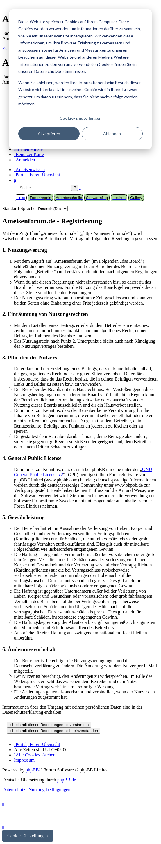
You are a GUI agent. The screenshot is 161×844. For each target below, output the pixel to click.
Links (20, 197)
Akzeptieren (49, 133)
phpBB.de (66, 779)
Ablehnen (112, 133)
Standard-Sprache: (19, 208)
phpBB (32, 769)
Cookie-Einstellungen (80, 118)
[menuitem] (29, 154)
